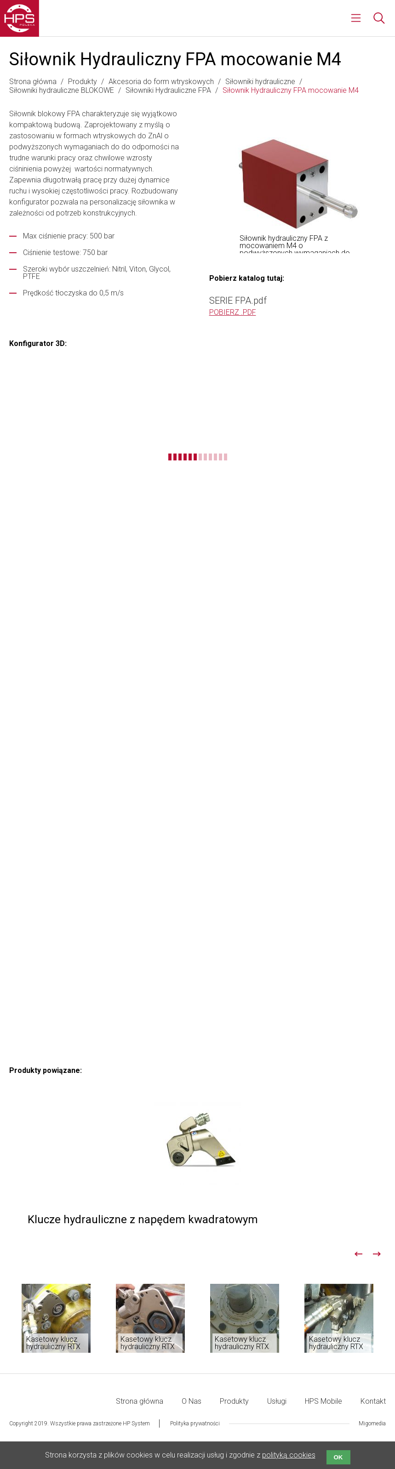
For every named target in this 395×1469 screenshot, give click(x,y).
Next (376, 1254)
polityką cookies (288, 1455)
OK (338, 1457)
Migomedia (372, 1423)
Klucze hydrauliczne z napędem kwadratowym (197, 1164)
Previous (358, 1254)
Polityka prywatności (195, 1423)
